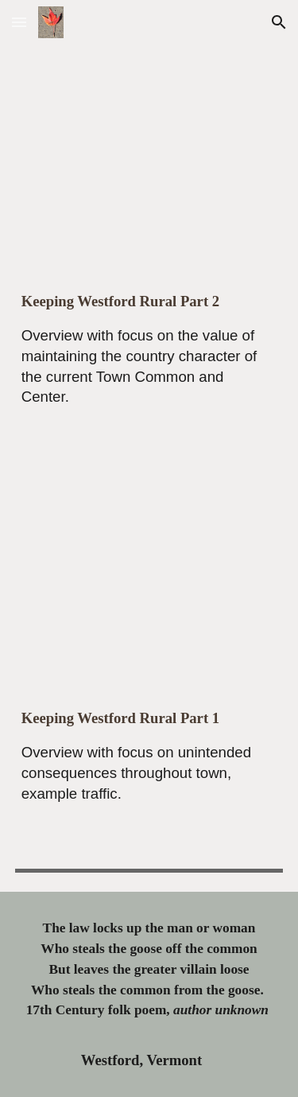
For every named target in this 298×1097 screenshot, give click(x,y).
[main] (149, 363)
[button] (19, 22)
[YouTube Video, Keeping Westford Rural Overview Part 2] (149, 155)
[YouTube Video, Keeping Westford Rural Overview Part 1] (149, 571)
